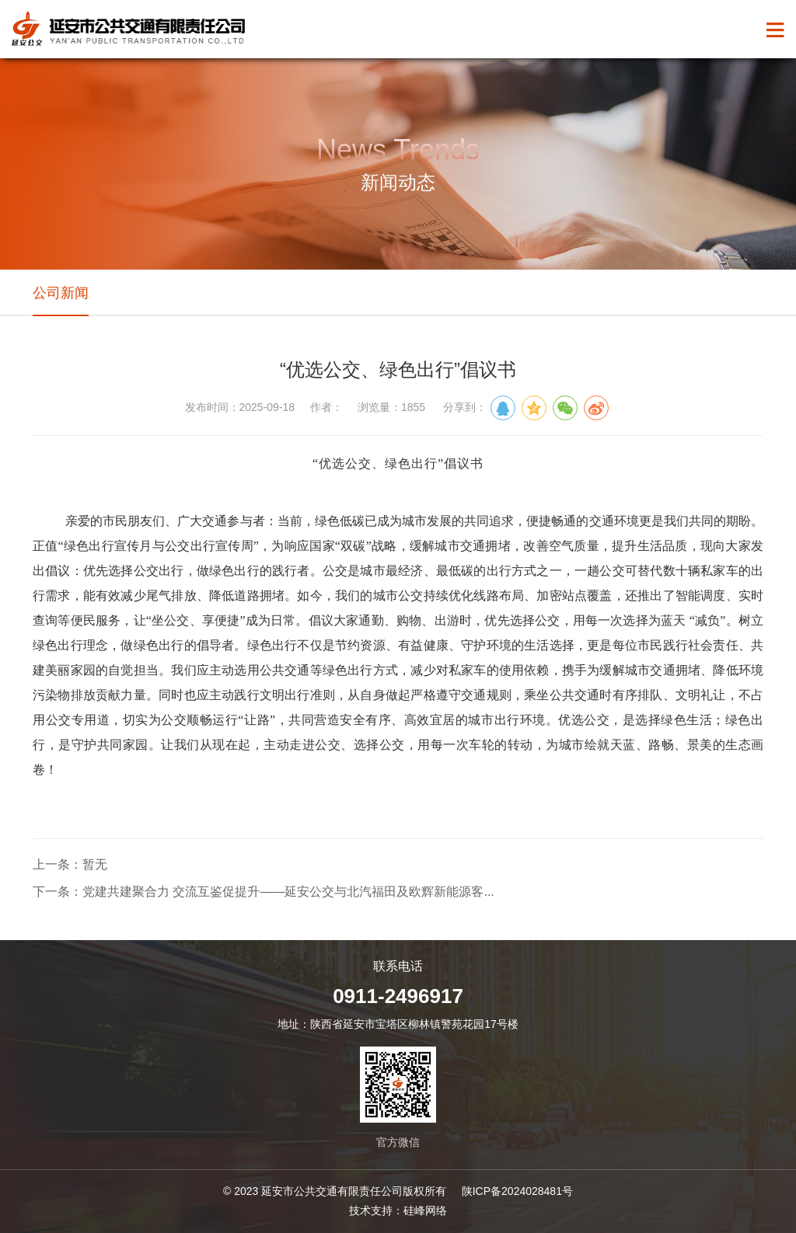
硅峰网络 (425, 1210)
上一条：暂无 (70, 864)
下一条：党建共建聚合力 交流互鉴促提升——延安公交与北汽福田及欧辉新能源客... (263, 891)
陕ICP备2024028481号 (517, 1191)
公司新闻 (61, 293)
